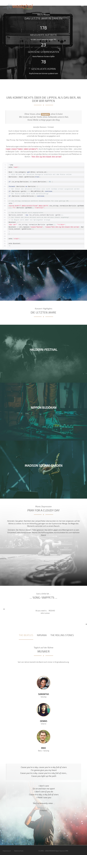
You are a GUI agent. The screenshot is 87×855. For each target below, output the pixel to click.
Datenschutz (18, 851)
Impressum (7, 851)
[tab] (26, 635)
